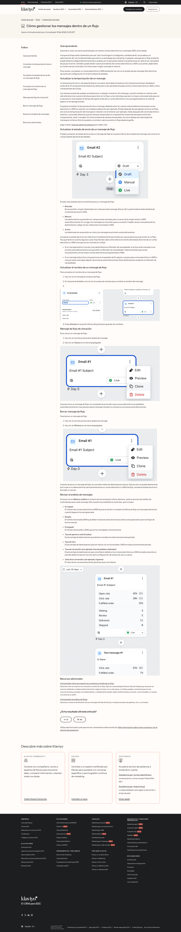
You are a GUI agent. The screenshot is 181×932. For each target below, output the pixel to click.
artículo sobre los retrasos (83, 125)
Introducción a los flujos (50, 20)
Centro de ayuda (32, 2)
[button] (110, 169)
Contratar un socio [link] (79, 799)
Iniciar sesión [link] (124, 799)
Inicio (23, 2)
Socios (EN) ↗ (59, 2)
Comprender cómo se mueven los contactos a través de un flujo (87, 683)
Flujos (38, 20)
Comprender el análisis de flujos (73, 699)
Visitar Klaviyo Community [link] (35, 799)
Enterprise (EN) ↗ (47, 2)
